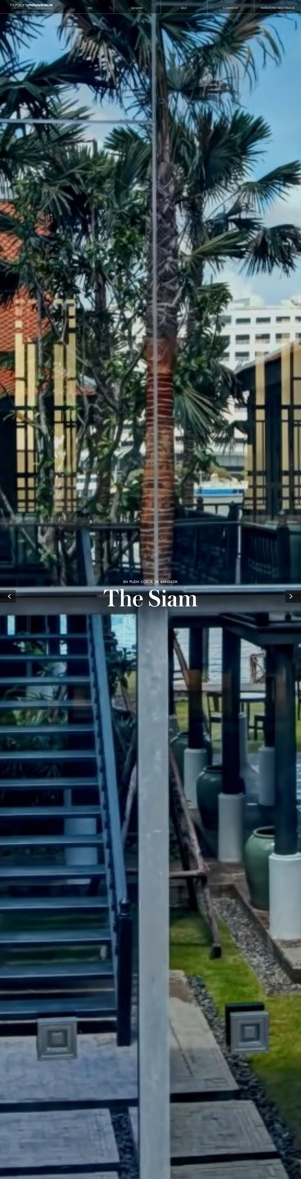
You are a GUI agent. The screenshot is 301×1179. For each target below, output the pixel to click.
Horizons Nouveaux (278, 8)
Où (90, 8)
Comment (230, 8)
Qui (184, 8)
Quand (137, 8)
